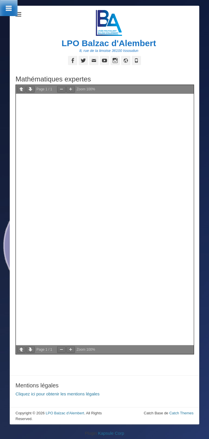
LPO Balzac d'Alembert (109, 43)
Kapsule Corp (111, 433)
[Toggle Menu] (9, 8)
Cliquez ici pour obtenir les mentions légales (58, 393)
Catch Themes (181, 413)
